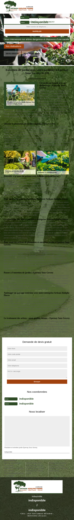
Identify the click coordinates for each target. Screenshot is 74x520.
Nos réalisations (13, 46)
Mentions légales (37, 516)
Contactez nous (32, 54)
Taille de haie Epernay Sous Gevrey (12, 464)
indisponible (39, 17)
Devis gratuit (12, 54)
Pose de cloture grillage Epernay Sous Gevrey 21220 (35, 470)
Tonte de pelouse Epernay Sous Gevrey (14, 474)
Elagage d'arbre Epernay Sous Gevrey (58, 469)
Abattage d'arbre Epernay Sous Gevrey (13, 469)
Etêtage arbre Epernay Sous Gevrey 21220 (57, 464)
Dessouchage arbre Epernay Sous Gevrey (34, 464)
